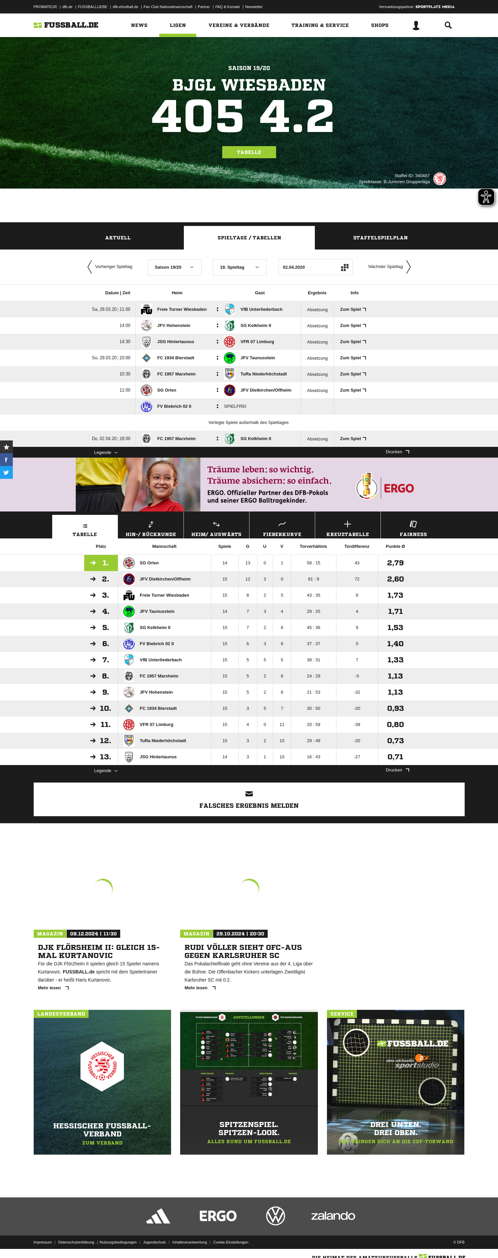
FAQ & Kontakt (227, 7)
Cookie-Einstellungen (230, 1242)
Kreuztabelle (348, 528)
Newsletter (254, 7)
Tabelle (249, 152)
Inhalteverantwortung (189, 1242)
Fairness (413, 528)
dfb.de (67, 7)
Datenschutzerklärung (76, 1242)
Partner (204, 7)
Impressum (43, 1242)
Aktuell (118, 237)
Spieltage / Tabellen (249, 237)
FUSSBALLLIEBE (92, 7)
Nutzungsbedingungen (118, 1242)
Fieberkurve (282, 528)
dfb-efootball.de (125, 7)
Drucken (397, 451)
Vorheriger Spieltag (108, 267)
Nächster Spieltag (391, 267)
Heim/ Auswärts (216, 528)
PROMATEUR (45, 7)
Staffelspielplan (380, 237)
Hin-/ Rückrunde (151, 528)
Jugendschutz (154, 1242)
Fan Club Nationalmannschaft (168, 7)
